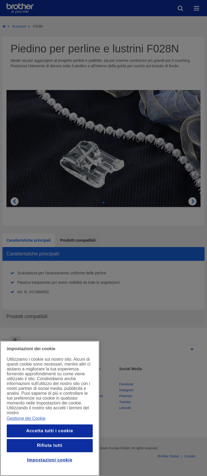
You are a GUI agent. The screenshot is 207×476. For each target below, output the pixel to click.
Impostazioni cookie (49, 460)
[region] (49, 408)
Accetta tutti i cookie (49, 430)
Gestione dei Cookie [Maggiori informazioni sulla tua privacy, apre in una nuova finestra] (26, 418)
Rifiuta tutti (50, 445)
